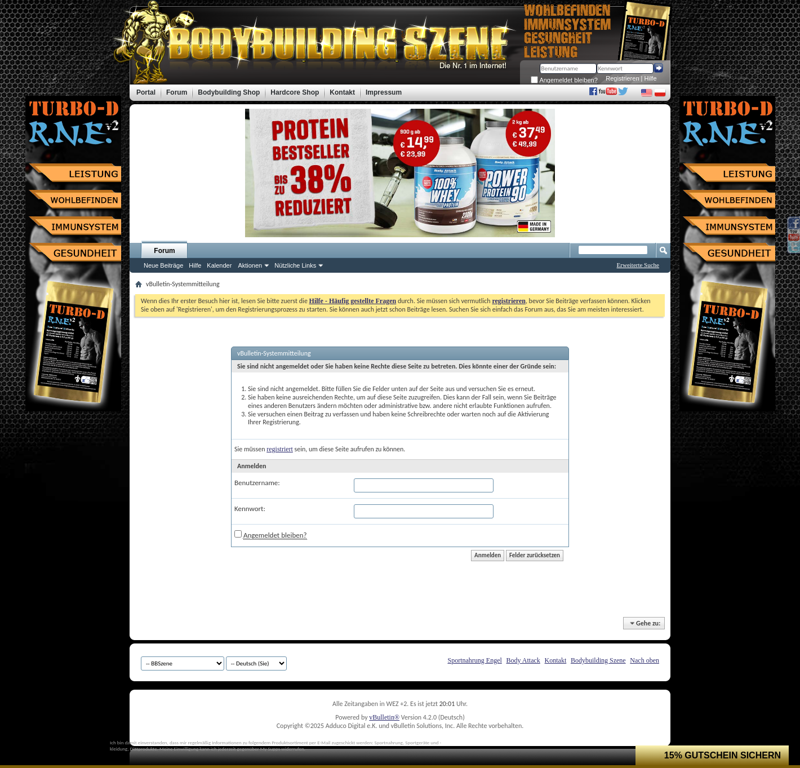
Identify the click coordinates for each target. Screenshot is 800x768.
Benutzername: (257, 482)
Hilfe (651, 78)
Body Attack (523, 660)
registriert (279, 449)
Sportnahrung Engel (474, 660)
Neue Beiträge (163, 265)
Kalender (219, 265)
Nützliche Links (295, 265)
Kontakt (556, 660)
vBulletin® (384, 717)
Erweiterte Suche (638, 264)
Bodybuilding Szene (598, 660)
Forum (164, 251)
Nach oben (644, 660)
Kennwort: (249, 508)
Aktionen (250, 265)
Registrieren (622, 78)
